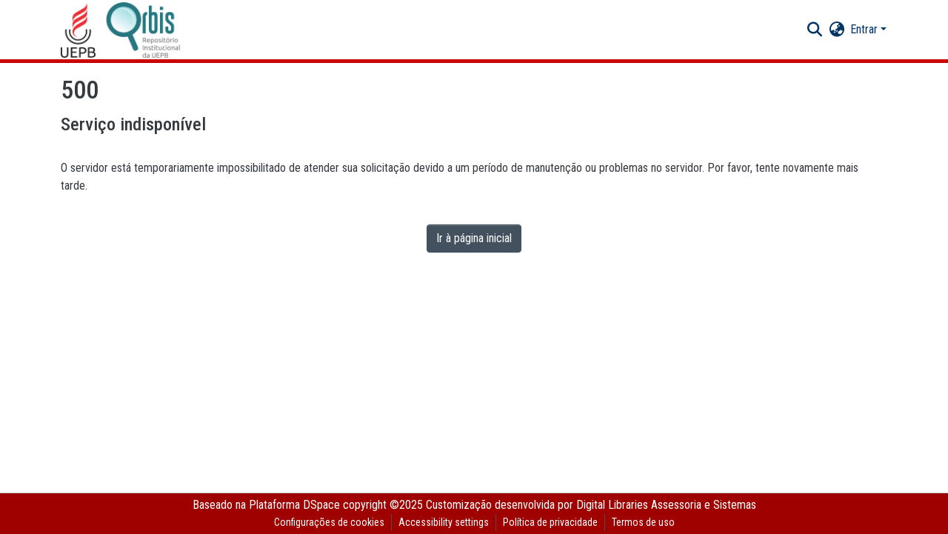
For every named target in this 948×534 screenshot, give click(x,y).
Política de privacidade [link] (550, 522)
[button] (120, 30)
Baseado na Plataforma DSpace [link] (266, 505)
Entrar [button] (865, 29)
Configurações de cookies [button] (329, 522)
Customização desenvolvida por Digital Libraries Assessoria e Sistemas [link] (591, 505)
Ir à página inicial (474, 238)
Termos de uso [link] (643, 522)
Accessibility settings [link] (443, 522)
